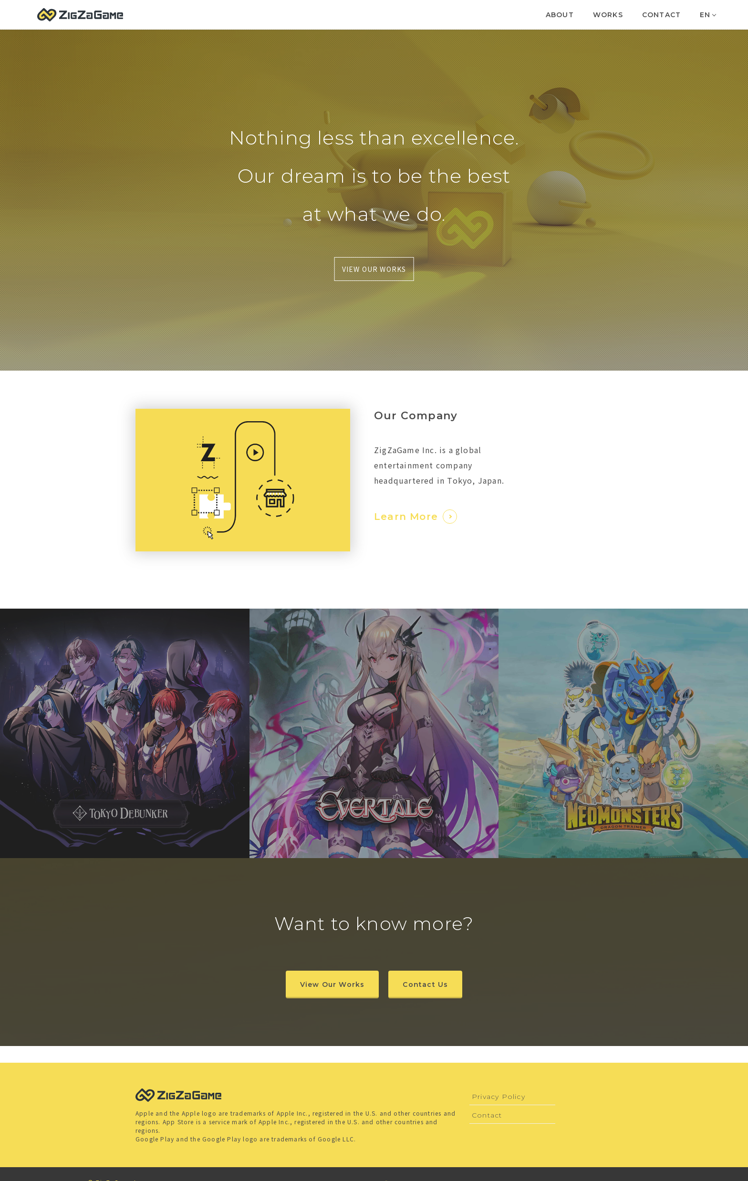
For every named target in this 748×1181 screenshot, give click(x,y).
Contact (487, 1115)
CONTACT (661, 14)
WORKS (608, 14)
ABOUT (560, 14)
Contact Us (425, 984)
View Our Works (332, 984)
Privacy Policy (498, 1096)
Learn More (415, 516)
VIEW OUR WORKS (374, 269)
